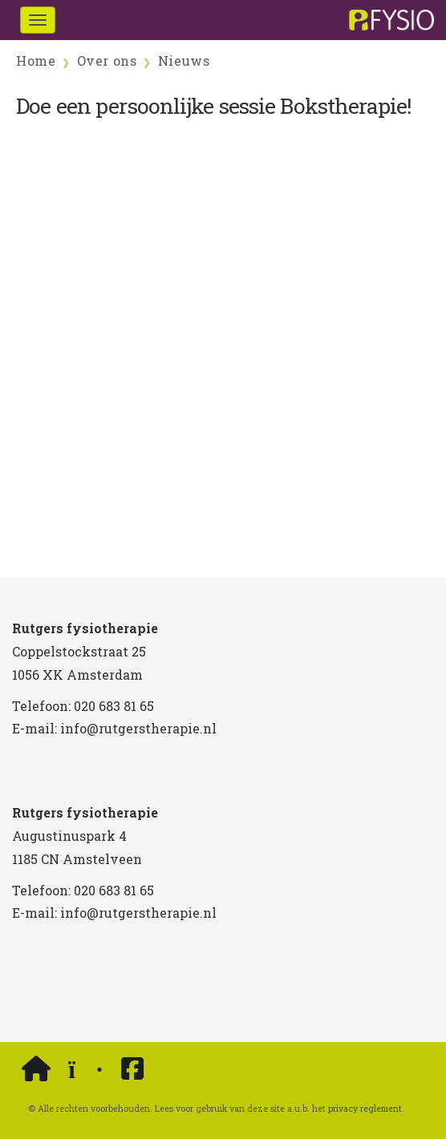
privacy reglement (365, 1108)
